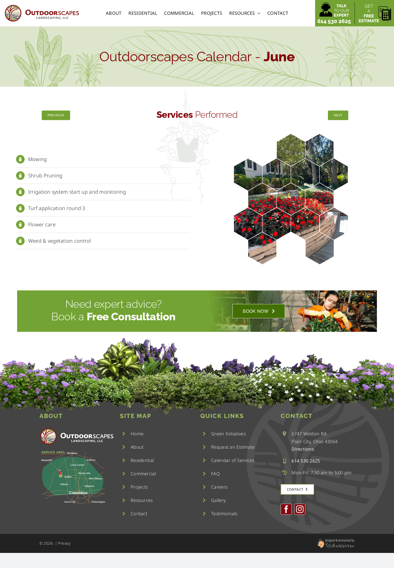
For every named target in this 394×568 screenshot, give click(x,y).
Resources (142, 500)
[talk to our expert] (334, 5)
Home (137, 434)
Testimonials (224, 513)
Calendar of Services (232, 460)
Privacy (64, 543)
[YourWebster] (336, 541)
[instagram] (299, 509)
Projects (139, 487)
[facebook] (286, 509)
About (137, 447)
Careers (219, 487)
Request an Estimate (233, 447)
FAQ (215, 474)
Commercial (143, 474)
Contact (139, 513)
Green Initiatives (228, 434)
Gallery (218, 500)
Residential (142, 460)
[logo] (41, 6)
